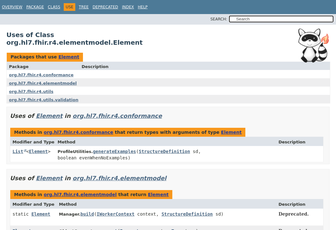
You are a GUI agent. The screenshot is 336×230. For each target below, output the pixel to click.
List (17, 151)
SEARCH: (218, 19)
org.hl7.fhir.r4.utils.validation (43, 99)
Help (143, 7)
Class (54, 7)
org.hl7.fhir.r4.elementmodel (43, 83)
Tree (84, 7)
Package (35, 7)
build (87, 214)
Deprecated (105, 7)
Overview (12, 7)
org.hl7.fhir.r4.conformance (41, 75)
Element (68, 56)
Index (128, 7)
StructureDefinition (164, 151)
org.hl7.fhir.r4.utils (31, 91)
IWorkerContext (116, 214)
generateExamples (114, 151)
